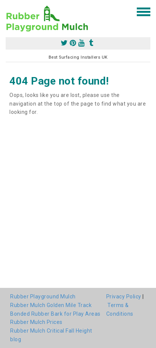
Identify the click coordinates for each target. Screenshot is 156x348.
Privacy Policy (123, 297)
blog (15, 339)
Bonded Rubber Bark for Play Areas (55, 314)
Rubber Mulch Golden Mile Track (51, 305)
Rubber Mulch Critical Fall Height (51, 331)
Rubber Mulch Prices (36, 322)
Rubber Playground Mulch (43, 297)
